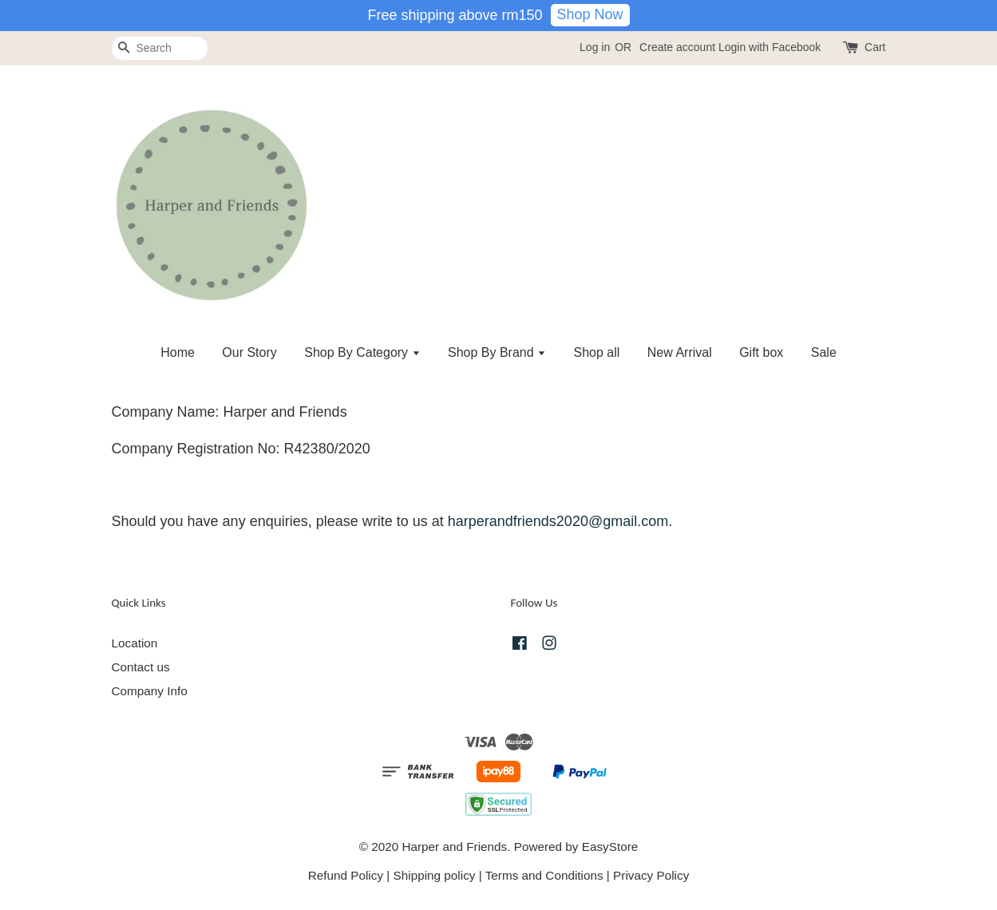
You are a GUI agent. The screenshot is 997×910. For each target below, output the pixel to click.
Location (135, 643)
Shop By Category (362, 352)
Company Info (150, 691)
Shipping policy (435, 875)
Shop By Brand (497, 352)
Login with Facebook (769, 47)
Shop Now (590, 14)
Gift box (761, 352)
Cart (874, 47)
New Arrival (679, 352)
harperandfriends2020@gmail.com (558, 521)
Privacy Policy (651, 875)
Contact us (141, 667)
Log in (595, 47)
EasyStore (610, 846)
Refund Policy (345, 875)
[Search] (160, 48)
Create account (677, 47)
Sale (824, 352)
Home (177, 352)
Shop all (597, 352)
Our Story (249, 352)
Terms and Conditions (544, 875)
